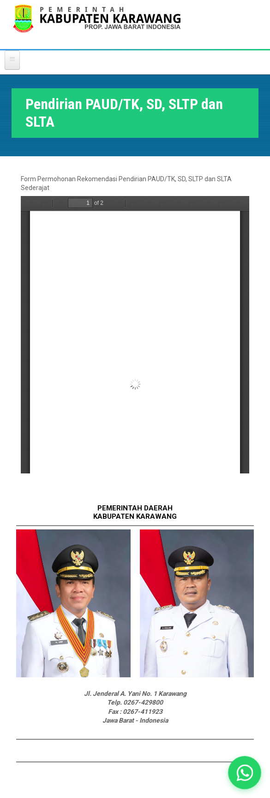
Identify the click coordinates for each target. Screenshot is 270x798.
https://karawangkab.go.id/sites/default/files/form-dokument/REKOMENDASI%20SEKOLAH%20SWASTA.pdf (135, 334)
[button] (244, 772)
